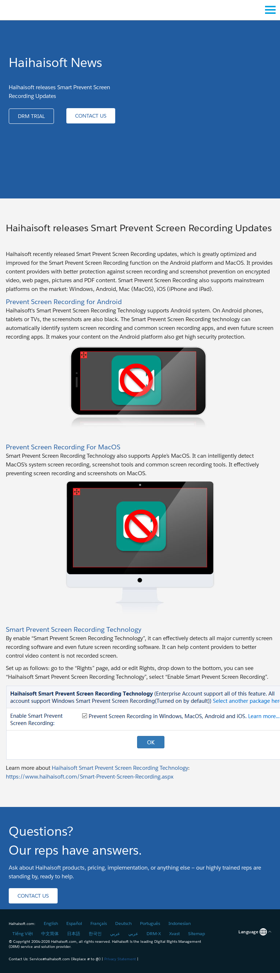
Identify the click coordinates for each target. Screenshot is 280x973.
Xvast (174, 933)
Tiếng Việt (22, 933)
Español (74, 923)
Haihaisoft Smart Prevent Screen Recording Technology (120, 767)
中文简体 (50, 933)
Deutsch (123, 923)
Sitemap (196, 933)
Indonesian (179, 923)
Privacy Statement (120, 959)
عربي (115, 933)
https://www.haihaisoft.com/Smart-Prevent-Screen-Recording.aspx (90, 776)
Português (150, 923)
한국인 (95, 933)
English (51, 923)
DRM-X (154, 933)
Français (98, 923)
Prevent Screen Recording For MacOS (63, 447)
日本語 (73, 933)
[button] (31, 116)
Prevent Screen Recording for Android (64, 302)
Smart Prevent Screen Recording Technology (73, 629)
